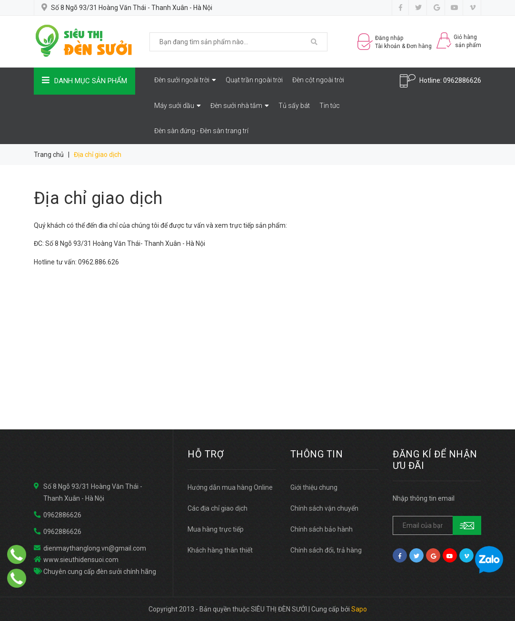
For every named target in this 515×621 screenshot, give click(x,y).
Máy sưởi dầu (177, 105)
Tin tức (329, 105)
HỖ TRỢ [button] (206, 454)
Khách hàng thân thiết (220, 550)
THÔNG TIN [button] (316, 454)
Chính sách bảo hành (321, 529)
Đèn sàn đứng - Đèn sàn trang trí (201, 131)
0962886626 (462, 80)
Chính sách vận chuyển (324, 508)
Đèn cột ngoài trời (318, 80)
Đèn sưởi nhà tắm (239, 105)
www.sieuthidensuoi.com (81, 559)
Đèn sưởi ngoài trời (185, 80)
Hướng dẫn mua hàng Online (230, 487)
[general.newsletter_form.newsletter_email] (437, 525)
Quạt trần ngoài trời (254, 80)
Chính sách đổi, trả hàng (326, 550)
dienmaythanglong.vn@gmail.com (94, 548)
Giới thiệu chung (313, 487)
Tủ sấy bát (294, 105)
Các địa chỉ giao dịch (218, 508)
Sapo (359, 609)
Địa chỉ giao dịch (98, 198)
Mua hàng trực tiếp (216, 529)
